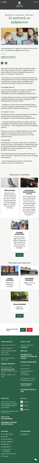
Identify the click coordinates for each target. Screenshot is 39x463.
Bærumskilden (24, 434)
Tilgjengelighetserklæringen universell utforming (9, 423)
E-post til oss (24, 347)
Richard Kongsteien (26, 384)
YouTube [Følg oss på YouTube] (26, 405)
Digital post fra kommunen (8, 453)
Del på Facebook (2, 63)
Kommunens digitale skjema (28, 362)
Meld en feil (23, 351)
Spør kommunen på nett (8, 369)
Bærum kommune (9, 15)
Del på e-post (6, 63)
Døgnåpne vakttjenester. (8, 363)
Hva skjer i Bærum (8, 434)
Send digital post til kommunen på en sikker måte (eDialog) (28, 356)
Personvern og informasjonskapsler (7, 417)
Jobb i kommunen (19, 15)
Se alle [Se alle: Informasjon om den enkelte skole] (19, 316)
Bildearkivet (6, 444)
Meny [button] (5, 2)
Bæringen (5, 456)
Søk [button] (34, 2)
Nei (29, 330)
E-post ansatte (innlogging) (7, 450)
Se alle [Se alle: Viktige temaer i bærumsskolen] (19, 255)
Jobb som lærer (29, 15)
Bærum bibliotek (7, 439)
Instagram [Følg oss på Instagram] (26, 409)
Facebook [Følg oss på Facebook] (26, 402)
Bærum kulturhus (8, 442)
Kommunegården (6, 447)
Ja (23, 330)
